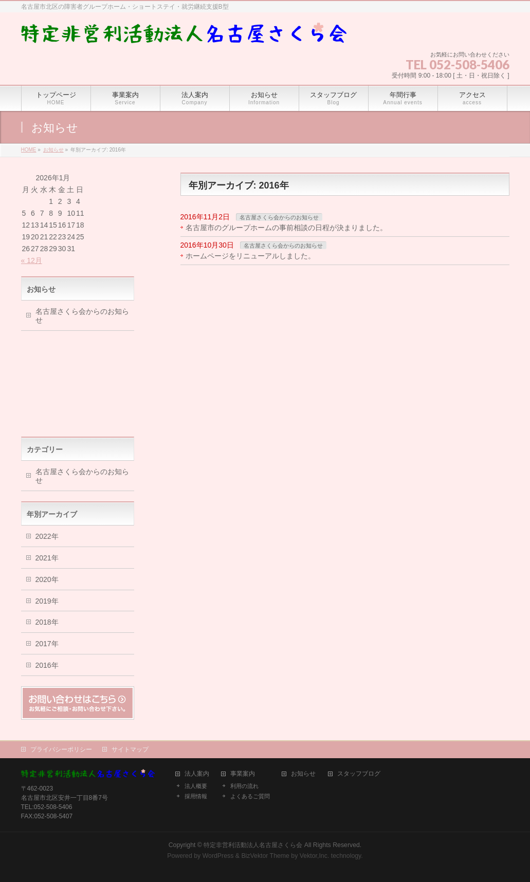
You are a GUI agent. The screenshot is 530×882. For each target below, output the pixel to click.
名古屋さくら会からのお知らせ (279, 217)
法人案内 (197, 774)
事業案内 (242, 774)
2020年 (47, 579)
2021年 (47, 558)
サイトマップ (130, 749)
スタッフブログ (358, 774)
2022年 (47, 536)
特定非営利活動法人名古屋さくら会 (253, 845)
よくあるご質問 (250, 796)
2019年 (47, 601)
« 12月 (31, 260)
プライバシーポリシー (61, 749)
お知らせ (303, 774)
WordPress (218, 855)
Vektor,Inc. (315, 855)
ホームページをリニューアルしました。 (250, 256)
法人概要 (196, 786)
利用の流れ (244, 786)
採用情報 (196, 796)
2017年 (47, 644)
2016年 (47, 665)
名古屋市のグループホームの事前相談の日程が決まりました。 (286, 227)
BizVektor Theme (265, 855)
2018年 (47, 622)
